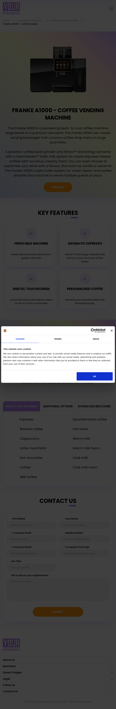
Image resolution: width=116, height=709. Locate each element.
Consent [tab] (20, 339)
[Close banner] (112, 331)
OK (94, 376)
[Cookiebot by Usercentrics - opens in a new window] (92, 330)
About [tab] (96, 339)
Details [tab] (58, 339)
